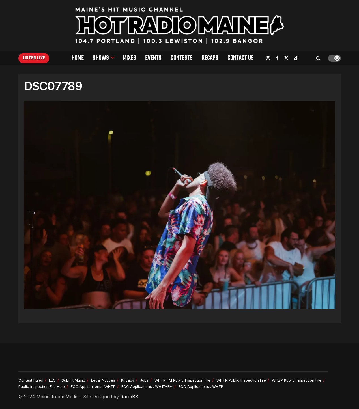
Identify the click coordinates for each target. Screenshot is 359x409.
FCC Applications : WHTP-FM (147, 386)
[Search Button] (318, 58)
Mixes (129, 58)
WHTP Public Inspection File (241, 380)
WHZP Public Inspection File (296, 380)
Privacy (127, 380)
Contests (182, 58)
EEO (52, 380)
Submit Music (73, 380)
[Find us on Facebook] (277, 58)
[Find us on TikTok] (296, 58)
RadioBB (129, 396)
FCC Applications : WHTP (93, 386)
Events (153, 58)
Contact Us (240, 58)
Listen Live (34, 58)
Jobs (144, 380)
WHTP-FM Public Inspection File (182, 380)
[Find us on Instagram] (268, 58)
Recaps (210, 58)
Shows (101, 58)
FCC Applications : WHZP (201, 386)
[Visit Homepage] (179, 25)
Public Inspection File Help (41, 386)
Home (78, 58)
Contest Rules (30, 380)
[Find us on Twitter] (286, 58)
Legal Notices (103, 380)
